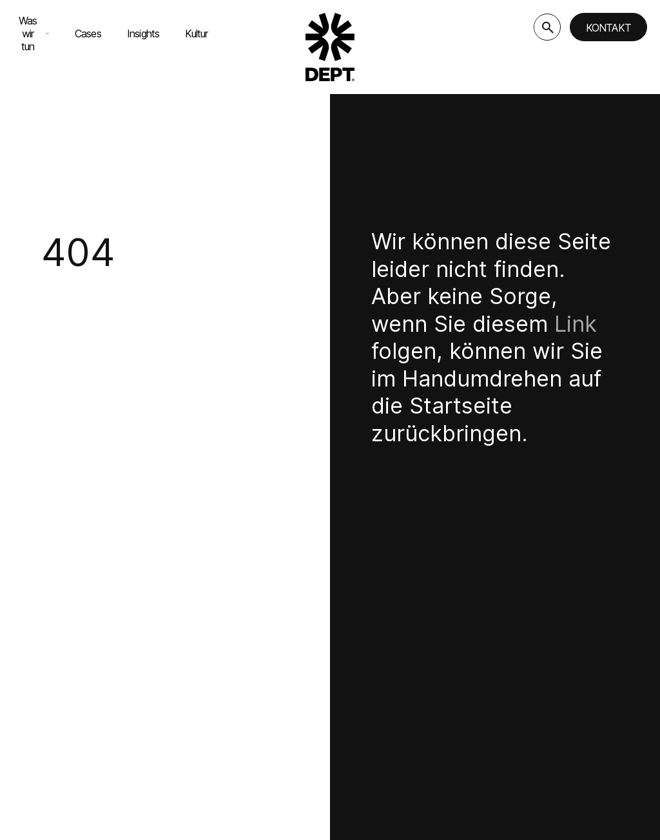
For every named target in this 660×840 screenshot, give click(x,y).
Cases (88, 33)
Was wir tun (34, 33)
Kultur (196, 33)
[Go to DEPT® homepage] (330, 47)
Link (575, 323)
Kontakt (608, 27)
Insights (143, 33)
